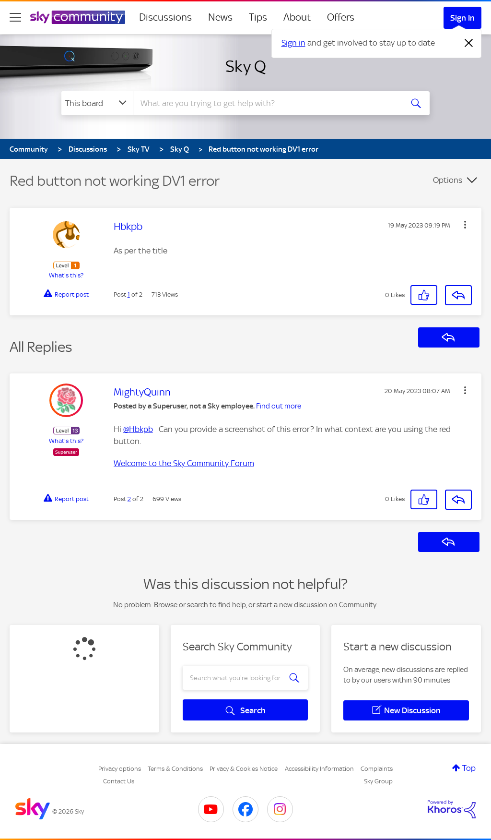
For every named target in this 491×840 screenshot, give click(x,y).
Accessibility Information (319, 768)
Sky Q (245, 66)
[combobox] (266, 103)
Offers (340, 17)
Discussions (165, 17)
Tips (258, 17)
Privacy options (119, 768)
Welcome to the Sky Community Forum (184, 463)
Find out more (278, 406)
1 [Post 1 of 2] (129, 294)
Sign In (462, 18)
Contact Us (118, 781)
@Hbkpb (138, 429)
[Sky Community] (77, 17)
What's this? (66, 275)
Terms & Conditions (175, 768)
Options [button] (447, 180)
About (297, 17)
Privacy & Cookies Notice (244, 768)
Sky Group (378, 781)
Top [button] (469, 768)
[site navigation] (15, 17)
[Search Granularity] (97, 103)
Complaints (377, 768)
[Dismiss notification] (469, 43)
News (220, 17)
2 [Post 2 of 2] (129, 499)
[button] (465, 224)
